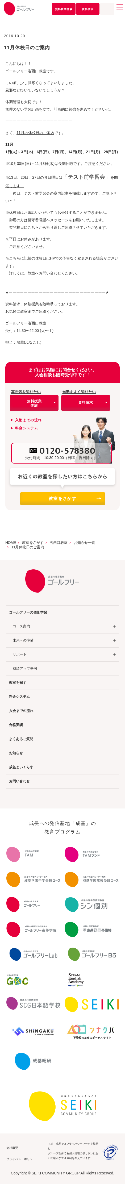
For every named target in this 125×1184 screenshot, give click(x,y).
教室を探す (17, 683)
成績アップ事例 (25, 668)
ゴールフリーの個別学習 (28, 612)
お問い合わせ (19, 781)
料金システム (19, 697)
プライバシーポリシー (21, 1159)
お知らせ (16, 753)
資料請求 (88, 9)
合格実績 (16, 725)
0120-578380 (67, 451)
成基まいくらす (21, 767)
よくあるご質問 (21, 739)
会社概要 (12, 1147)
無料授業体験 (64, 9)
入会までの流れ (21, 711)
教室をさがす (75, 498)
